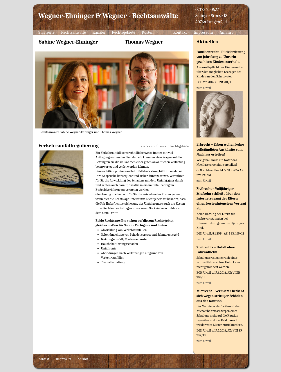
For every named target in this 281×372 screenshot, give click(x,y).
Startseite (46, 32)
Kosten (147, 32)
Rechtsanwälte (73, 32)
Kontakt (180, 32)
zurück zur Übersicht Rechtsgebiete (165, 146)
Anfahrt (226, 32)
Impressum (203, 32)
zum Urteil (203, 88)
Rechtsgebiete (123, 32)
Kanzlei (98, 32)
